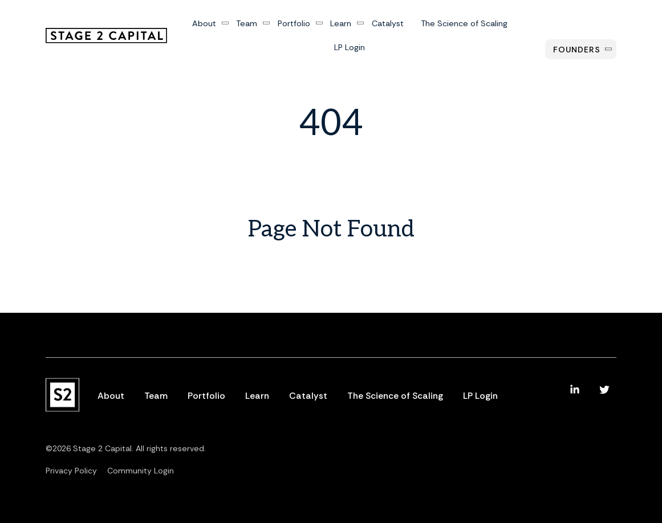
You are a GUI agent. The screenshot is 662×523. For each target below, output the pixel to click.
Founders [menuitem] (576, 49)
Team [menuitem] (246, 24)
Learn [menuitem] (340, 24)
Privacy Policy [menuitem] (71, 470)
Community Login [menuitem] (140, 470)
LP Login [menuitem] (349, 47)
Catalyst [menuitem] (387, 24)
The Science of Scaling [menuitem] (463, 24)
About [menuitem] (204, 24)
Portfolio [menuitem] (293, 24)
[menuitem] (575, 390)
